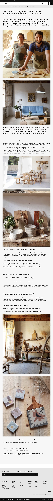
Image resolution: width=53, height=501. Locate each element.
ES (31, 494)
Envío (36, 483)
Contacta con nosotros (45, 483)
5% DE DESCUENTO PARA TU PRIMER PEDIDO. (26, 1)
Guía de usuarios (36, 482)
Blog (28, 484)
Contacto (45, 481)
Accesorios (22, 484)
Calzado (13, 484)
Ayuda (36, 486)
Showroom (30, 486)
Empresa (30, 481)
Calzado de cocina (14, 487)
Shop (13, 481)
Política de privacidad (26, 499)
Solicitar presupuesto (45, 485)
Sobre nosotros (29, 483)
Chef (13, 485)
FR (38, 494)
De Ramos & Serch (49, 499)
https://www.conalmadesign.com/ (19, 450)
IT (45, 494)
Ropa (21, 482)
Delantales (14, 482)
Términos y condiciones (17, 499)
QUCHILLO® (22, 485)
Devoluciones (37, 485)
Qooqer (4, 3)
